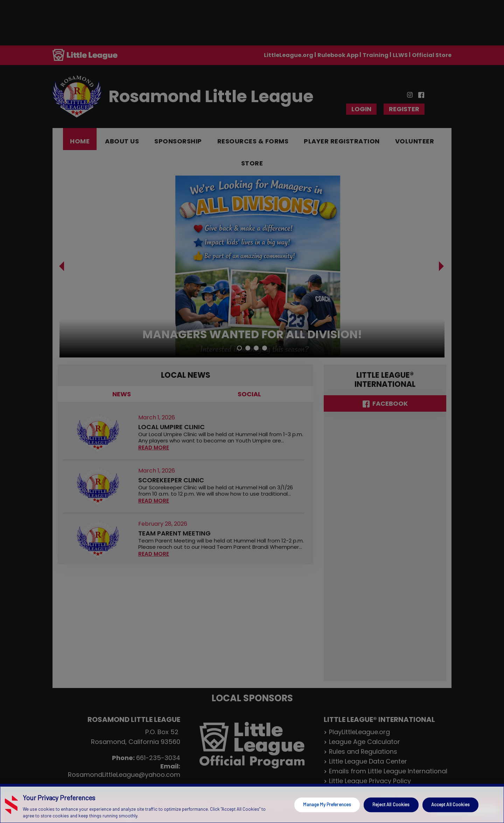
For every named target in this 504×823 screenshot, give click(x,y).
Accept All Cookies (450, 804)
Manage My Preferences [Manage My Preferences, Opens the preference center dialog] (327, 804)
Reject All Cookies (391, 804)
